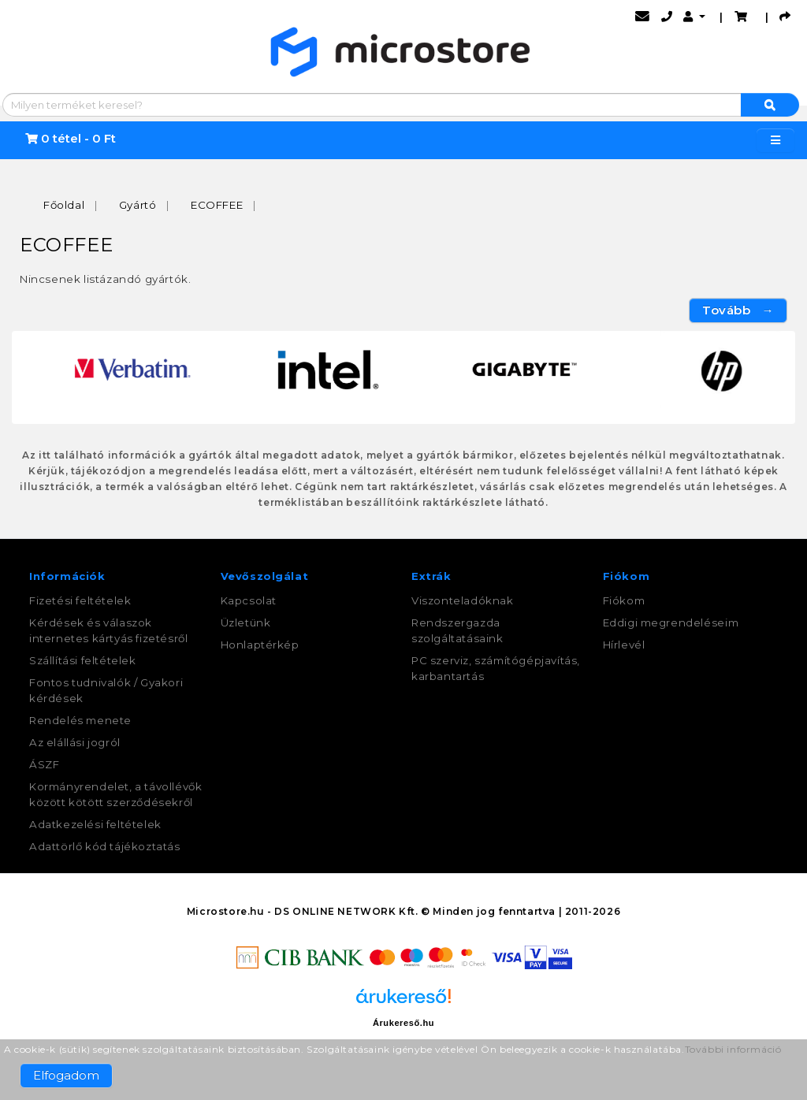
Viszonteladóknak (462, 600)
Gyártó (138, 205)
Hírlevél (624, 644)
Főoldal (63, 205)
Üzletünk (246, 622)
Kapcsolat (249, 600)
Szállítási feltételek (82, 660)
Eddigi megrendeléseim (671, 622)
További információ (733, 1049)
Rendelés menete (80, 720)
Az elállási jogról (75, 742)
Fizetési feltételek (80, 600)
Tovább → (738, 310)
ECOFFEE (217, 205)
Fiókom (624, 600)
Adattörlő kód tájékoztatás (104, 846)
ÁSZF (44, 764)
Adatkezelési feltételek (95, 824)
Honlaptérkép (260, 644)
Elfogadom (66, 1075)
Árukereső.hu (403, 1023)
